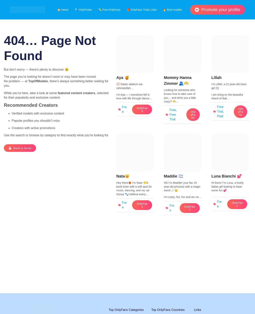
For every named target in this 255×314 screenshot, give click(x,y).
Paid (220, 116)
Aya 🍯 (122, 77)
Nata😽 (123, 176)
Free (172, 110)
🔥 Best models (172, 9)
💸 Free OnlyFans (109, 9)
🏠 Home (62, 9)
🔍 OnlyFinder (83, 9)
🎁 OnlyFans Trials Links (142, 9)
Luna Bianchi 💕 (226, 176)
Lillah (216, 77)
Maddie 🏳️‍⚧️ (173, 176)
